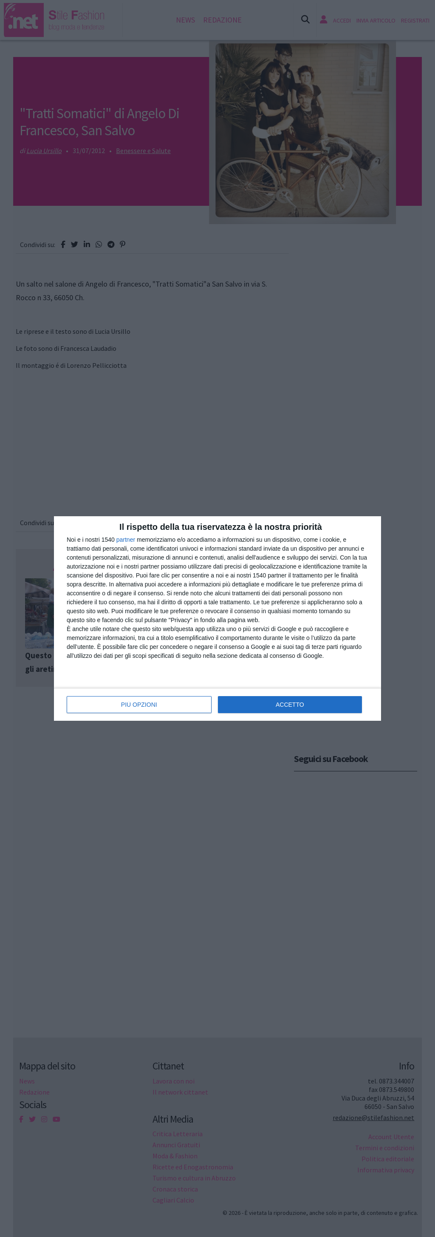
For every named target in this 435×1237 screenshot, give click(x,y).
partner (125, 540)
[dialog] (217, 618)
